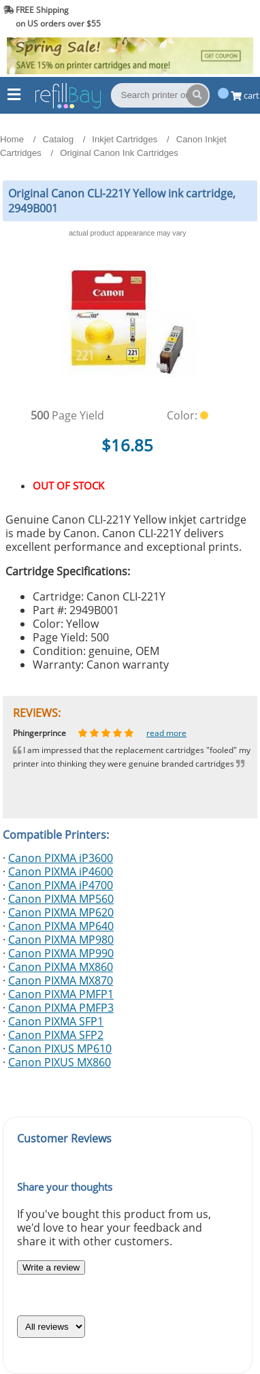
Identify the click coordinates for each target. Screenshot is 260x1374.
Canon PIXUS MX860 (59, 1062)
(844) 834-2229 (221, 16)
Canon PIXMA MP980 (61, 939)
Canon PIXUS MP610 (60, 1048)
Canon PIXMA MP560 (61, 898)
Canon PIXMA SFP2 (55, 1034)
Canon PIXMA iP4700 (60, 885)
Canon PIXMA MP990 (61, 953)
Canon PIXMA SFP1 (55, 1021)
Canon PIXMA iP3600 (60, 857)
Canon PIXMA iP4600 (60, 871)
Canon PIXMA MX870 (60, 980)
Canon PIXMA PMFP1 (61, 994)
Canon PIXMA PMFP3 (61, 1007)
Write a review (51, 1267)
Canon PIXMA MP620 (61, 912)
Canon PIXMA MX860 (60, 966)
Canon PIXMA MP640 (61, 925)
